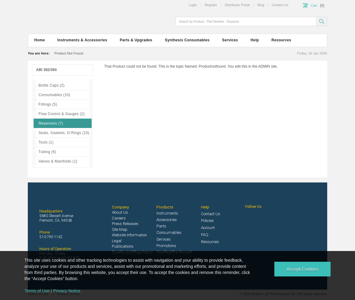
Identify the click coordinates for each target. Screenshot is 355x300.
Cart (314, 5)
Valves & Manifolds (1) (57, 161)
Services (230, 40)
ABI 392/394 (46, 70)
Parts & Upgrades (136, 40)
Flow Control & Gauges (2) (61, 114)
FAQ (204, 234)
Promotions (166, 245)
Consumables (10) (54, 95)
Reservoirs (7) (50, 123)
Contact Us (210, 214)
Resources (281, 40)
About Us (120, 212)
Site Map (119, 229)
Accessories (166, 219)
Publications (123, 246)
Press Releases (125, 223)
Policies (207, 220)
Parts (161, 226)
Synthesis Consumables (187, 40)
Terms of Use (36, 290)
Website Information (129, 235)
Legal (117, 240)
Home (39, 40)
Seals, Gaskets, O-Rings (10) (63, 133)
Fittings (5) (47, 104)
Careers (119, 218)
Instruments (167, 213)
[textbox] (246, 21)
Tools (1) (45, 142)
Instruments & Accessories (82, 40)
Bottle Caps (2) (51, 85)
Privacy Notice (66, 290)
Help (255, 40)
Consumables (168, 232)
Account (208, 227)
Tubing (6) (47, 152)
